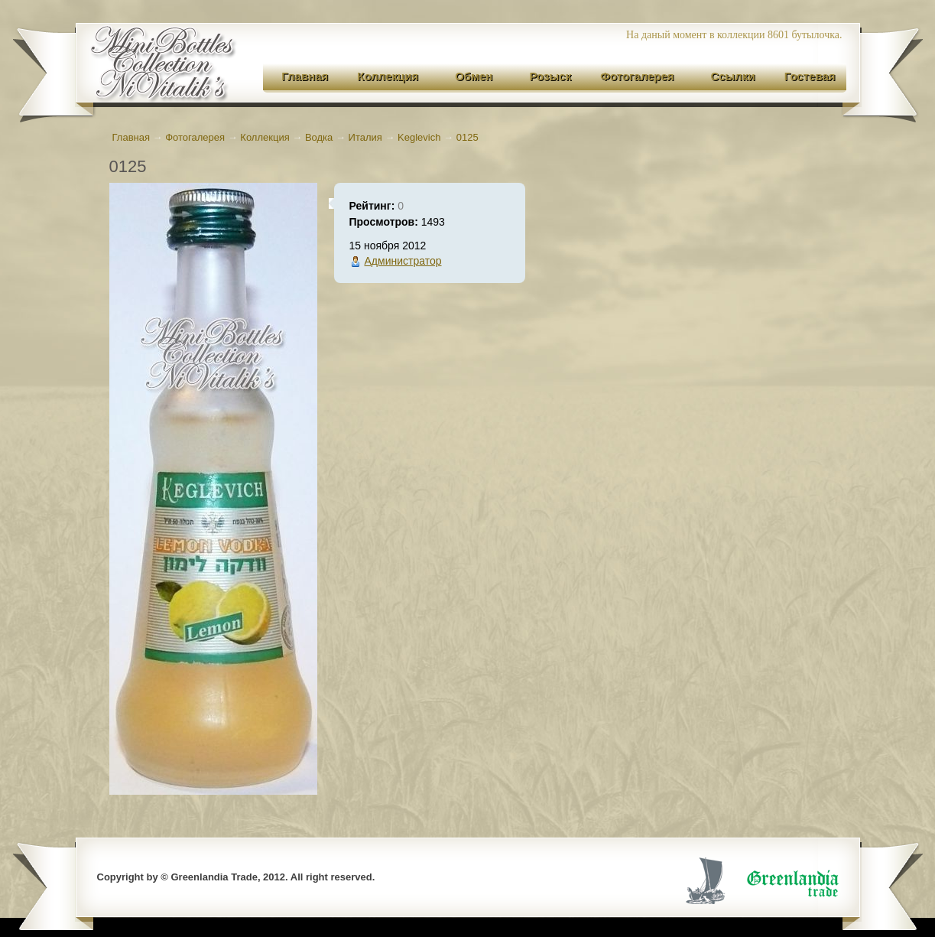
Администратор (403, 261)
